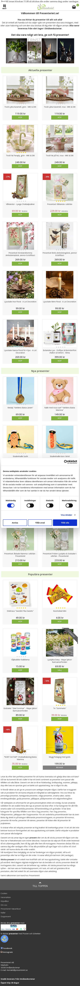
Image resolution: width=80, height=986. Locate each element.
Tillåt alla (65, 522)
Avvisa (15, 522)
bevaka (59, 767)
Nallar (3, 912)
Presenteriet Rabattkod (11, 909)
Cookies (4, 893)
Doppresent (6, 916)
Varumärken (6, 897)
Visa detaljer (66, 515)
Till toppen (40, 884)
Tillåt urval (40, 522)
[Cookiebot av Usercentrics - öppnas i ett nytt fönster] (66, 462)
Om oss (4, 905)
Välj (60, 670)
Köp (20, 117)
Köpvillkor (5, 901)
